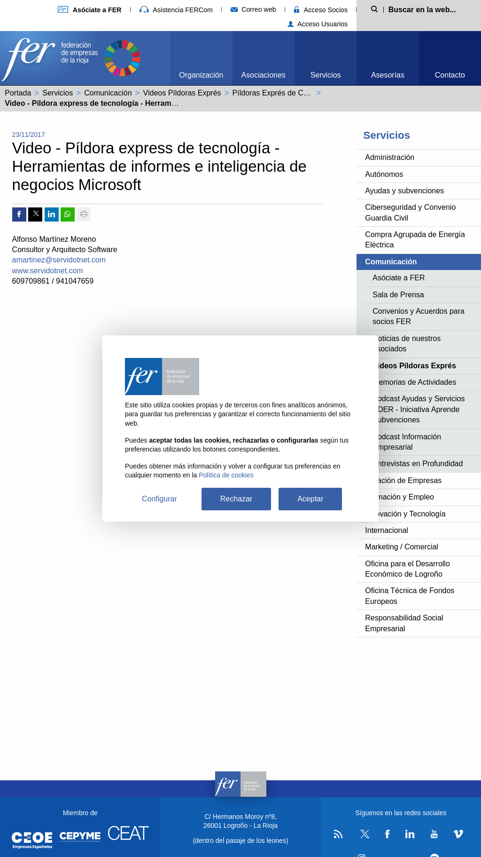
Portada (18, 93)
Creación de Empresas (403, 480)
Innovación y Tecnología (405, 514)
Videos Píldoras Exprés (182, 93)
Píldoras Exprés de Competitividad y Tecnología (312, 93)
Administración (389, 157)
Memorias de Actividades (414, 382)
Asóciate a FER (398, 278)
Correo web (253, 9)
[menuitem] (201, 58)
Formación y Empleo (399, 497)
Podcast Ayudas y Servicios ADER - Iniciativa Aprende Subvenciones (418, 409)
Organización (201, 75)
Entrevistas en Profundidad (417, 464)
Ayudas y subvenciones (404, 191)
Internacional (386, 530)
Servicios (325, 75)
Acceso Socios (321, 10)
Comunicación (108, 93)
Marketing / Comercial (401, 547)
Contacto (450, 75)
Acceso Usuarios (317, 24)
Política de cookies (226, 475)
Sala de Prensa (398, 295)
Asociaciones (263, 75)
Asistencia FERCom (176, 10)
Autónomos (384, 174)
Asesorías (387, 75)
